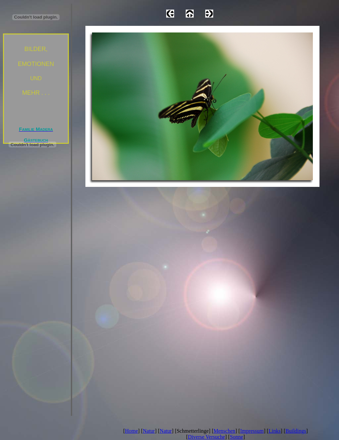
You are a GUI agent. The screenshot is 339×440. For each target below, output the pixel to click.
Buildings (295, 431)
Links (274, 431)
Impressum (252, 431)
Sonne (236, 437)
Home (131, 431)
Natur (149, 431)
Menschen (224, 431)
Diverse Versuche (206, 437)
